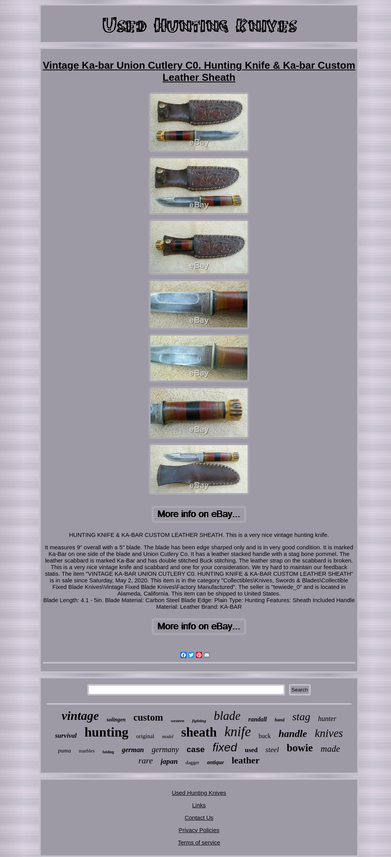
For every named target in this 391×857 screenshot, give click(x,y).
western (177, 720)
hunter (327, 719)
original (145, 736)
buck (265, 736)
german (133, 750)
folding (108, 752)
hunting (106, 732)
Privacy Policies (198, 830)
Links (199, 805)
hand (279, 720)
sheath (199, 732)
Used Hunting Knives (199, 792)
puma (64, 750)
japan (169, 761)
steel (272, 750)
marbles (87, 751)
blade (227, 716)
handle (293, 733)
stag (301, 717)
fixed (225, 747)
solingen (116, 720)
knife (238, 731)
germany (165, 749)
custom (148, 717)
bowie (300, 748)
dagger (192, 762)
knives (329, 733)
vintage (80, 716)
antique (215, 762)
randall (257, 719)
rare (145, 760)
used (251, 750)
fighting (199, 720)
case (196, 749)
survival (66, 735)
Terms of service (199, 842)
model (167, 736)
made (330, 749)
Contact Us (199, 817)
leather (246, 760)
